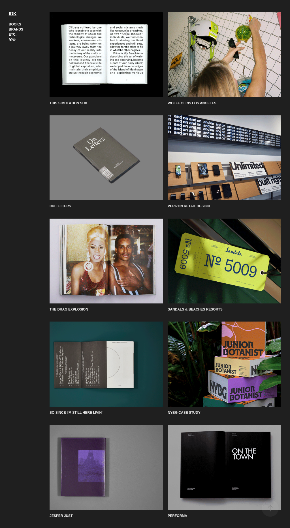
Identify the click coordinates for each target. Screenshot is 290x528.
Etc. (12, 34)
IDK (13, 13)
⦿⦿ (12, 40)
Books (15, 24)
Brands (16, 29)
